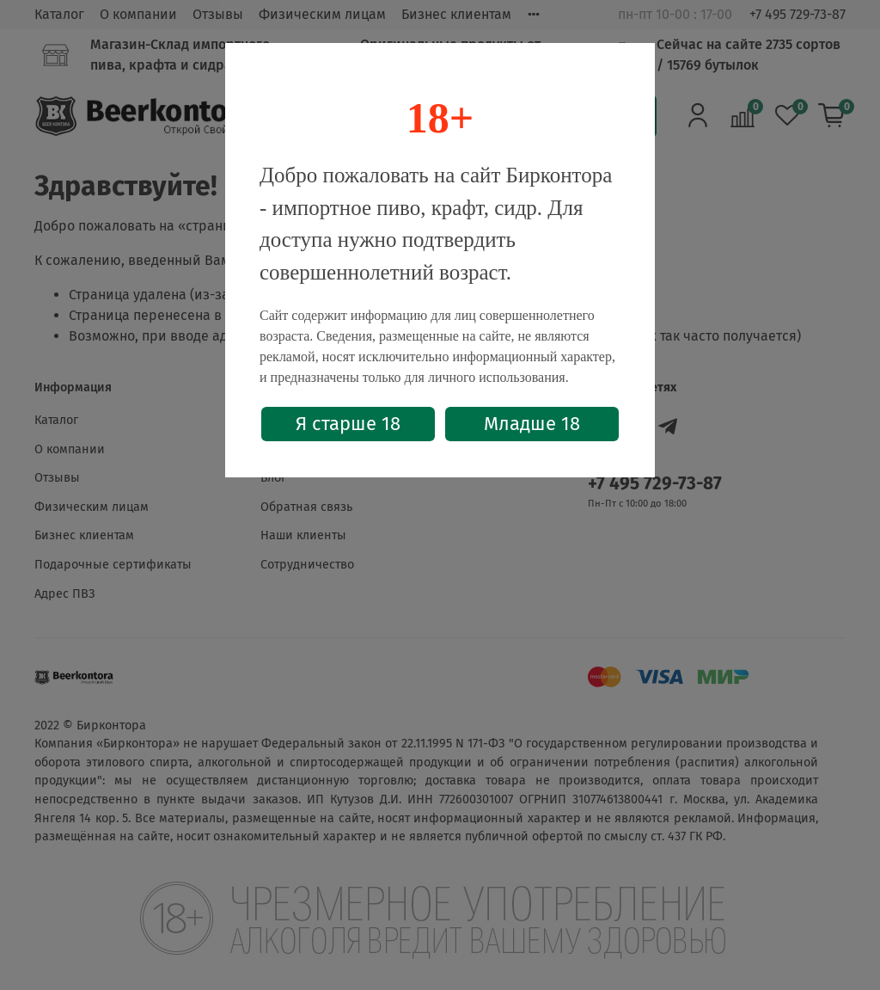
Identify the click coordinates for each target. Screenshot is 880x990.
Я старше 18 (348, 423)
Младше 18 (532, 423)
